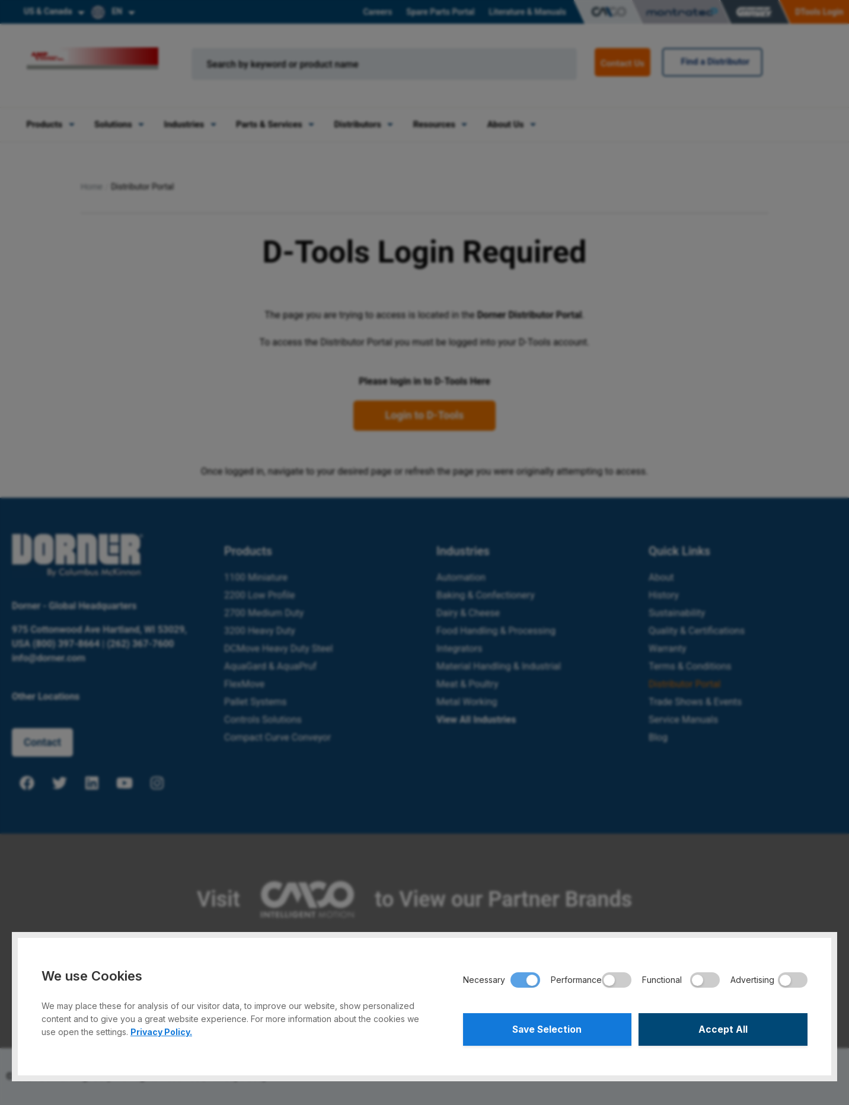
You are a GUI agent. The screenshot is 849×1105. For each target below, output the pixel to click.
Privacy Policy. (161, 1031)
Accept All (723, 1028)
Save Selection (547, 1028)
